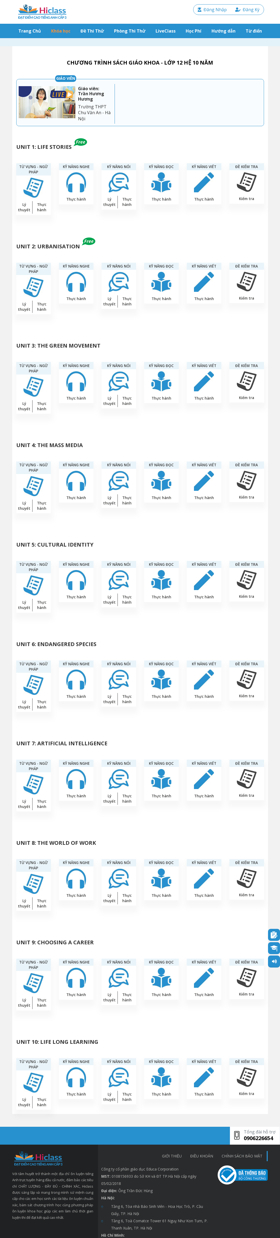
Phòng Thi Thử (129, 31)
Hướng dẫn (224, 31)
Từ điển (254, 31)
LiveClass (166, 31)
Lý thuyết (24, 207)
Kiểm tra (246, 198)
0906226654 (258, 1138)
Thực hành (41, 207)
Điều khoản (201, 1156)
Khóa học (60, 31)
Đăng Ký (247, 10)
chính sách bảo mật (242, 1156)
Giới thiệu (172, 1156)
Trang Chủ (30, 31)
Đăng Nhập (212, 10)
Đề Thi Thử (92, 31)
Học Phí (193, 31)
